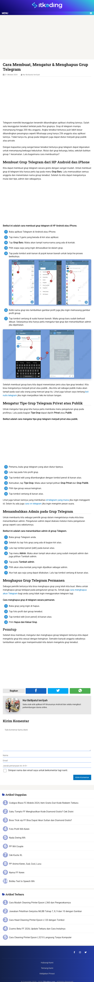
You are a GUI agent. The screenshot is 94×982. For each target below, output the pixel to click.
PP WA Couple (16, 846)
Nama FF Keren (16, 872)
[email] (47, 761)
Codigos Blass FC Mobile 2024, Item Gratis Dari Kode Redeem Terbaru (43, 803)
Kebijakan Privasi (47, 973)
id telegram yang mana (57, 500)
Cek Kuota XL (15, 855)
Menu (5, 13)
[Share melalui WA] (80, 691)
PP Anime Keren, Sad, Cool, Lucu (25, 863)
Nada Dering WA (17, 837)
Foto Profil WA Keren (19, 829)
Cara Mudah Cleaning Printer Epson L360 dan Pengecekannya (40, 902)
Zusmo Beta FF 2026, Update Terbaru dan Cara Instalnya (37, 928)
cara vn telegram (33, 503)
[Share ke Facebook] (36, 691)
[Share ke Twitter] (58, 691)
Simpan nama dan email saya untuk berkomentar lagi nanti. (38, 770)
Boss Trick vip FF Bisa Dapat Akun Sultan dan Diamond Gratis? (40, 820)
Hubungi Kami (47, 962)
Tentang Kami (47, 968)
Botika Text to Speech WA (22, 881)
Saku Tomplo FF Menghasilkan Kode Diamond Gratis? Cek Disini (41, 811)
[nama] (47, 755)
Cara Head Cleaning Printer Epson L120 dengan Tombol (36, 920)
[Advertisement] (47, 38)
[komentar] (47, 738)
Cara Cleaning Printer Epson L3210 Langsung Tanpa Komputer (40, 937)
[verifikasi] (47, 766)
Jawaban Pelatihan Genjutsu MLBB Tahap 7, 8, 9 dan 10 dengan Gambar (45, 911)
